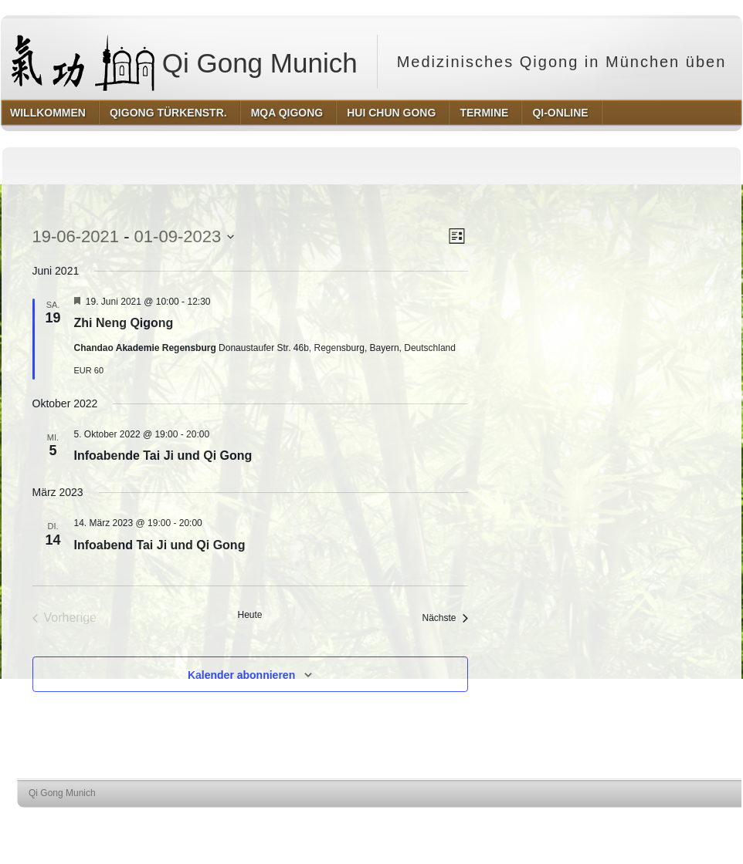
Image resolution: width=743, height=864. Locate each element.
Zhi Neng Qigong (124, 322)
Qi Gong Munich (185, 62)
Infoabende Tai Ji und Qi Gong (163, 455)
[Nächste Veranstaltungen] (444, 618)
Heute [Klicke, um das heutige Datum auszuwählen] (249, 614)
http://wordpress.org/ (583, 822)
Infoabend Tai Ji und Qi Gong (160, 545)
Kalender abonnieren (241, 675)
